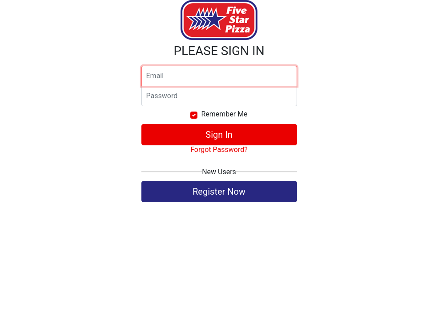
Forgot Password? (219, 149)
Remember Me (224, 114)
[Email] (219, 76)
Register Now (219, 191)
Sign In (218, 134)
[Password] (219, 96)
